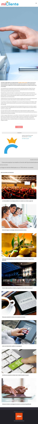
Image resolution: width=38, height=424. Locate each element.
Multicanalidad (12, 51)
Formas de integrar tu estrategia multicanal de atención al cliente (14, 229)
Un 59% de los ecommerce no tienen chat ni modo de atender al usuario (15, 375)
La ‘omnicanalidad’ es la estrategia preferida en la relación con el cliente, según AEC (17, 200)
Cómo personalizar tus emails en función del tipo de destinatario (20, 162)
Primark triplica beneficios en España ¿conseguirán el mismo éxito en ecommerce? (17, 288)
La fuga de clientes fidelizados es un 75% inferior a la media (16, 167)
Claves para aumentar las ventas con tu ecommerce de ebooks (13, 317)
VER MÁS (29, 136)
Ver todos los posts (25, 138)
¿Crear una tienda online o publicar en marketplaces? (12, 346)
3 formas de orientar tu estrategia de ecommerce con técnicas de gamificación (16, 404)
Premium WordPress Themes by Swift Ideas (19, 420)
